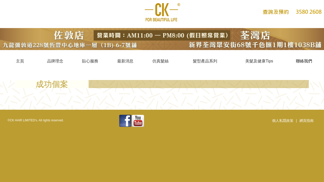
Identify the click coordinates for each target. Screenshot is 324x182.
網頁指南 (306, 121)
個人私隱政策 (282, 121)
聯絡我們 (304, 61)
